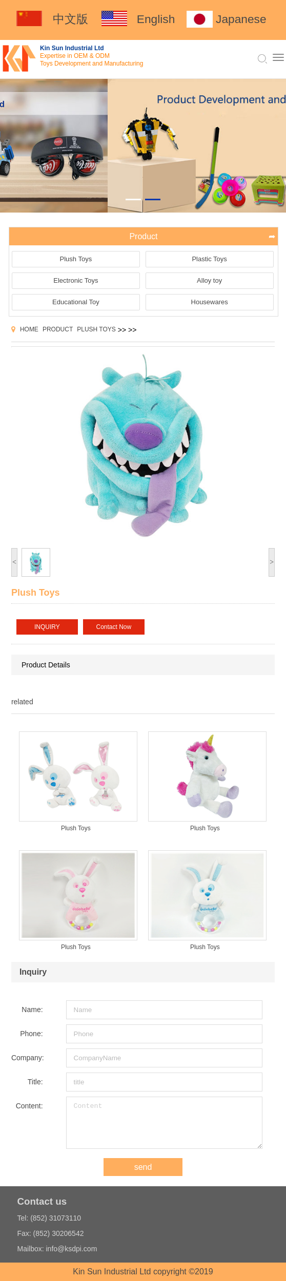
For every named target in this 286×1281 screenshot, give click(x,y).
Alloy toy (209, 280)
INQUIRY (47, 627)
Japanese (241, 19)
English (156, 19)
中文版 (70, 19)
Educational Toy (75, 302)
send (143, 1167)
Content (164, 1123)
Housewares (209, 302)
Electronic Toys (75, 280)
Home (29, 329)
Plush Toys (76, 259)
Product (58, 329)
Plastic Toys (209, 259)
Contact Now (114, 627)
